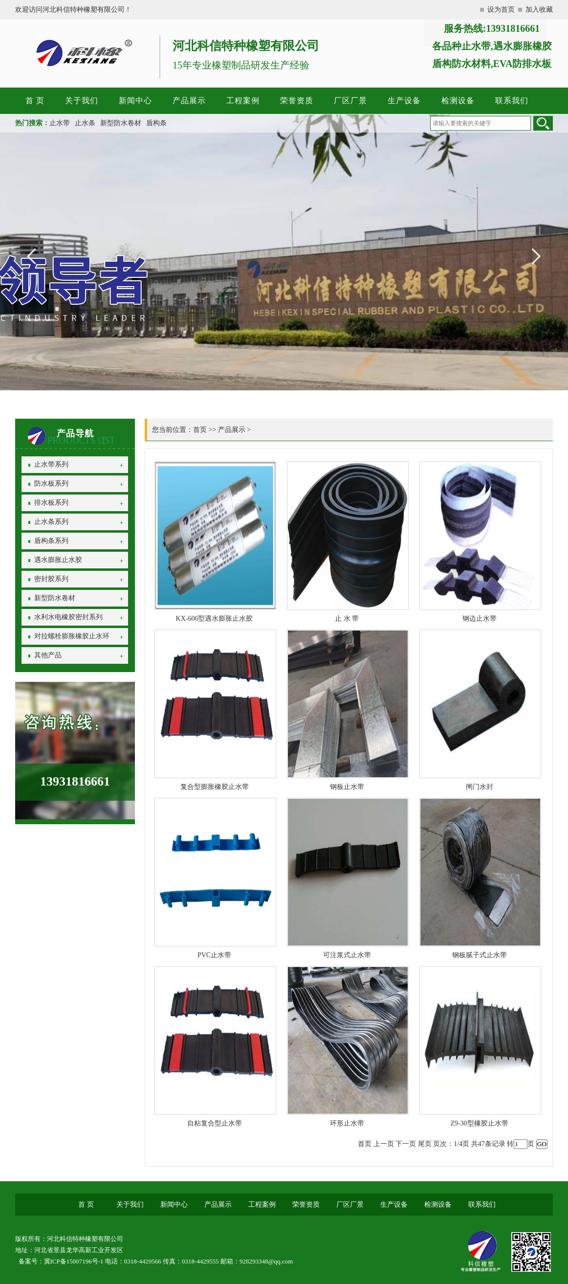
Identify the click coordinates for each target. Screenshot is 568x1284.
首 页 (34, 100)
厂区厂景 (350, 100)
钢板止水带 (347, 786)
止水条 (85, 123)
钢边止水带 (479, 618)
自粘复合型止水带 (214, 1123)
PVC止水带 (214, 955)
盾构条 (156, 123)
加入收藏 (539, 9)
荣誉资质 (296, 100)
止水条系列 (51, 521)
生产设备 (404, 100)
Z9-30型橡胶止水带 (479, 1123)
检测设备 (458, 100)
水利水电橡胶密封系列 (68, 617)
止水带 (59, 123)
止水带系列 (51, 464)
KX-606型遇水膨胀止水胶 (214, 618)
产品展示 (189, 100)
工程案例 (243, 100)
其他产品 (48, 655)
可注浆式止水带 (347, 955)
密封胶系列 (51, 579)
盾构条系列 (51, 540)
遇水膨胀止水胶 (58, 559)
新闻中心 (135, 100)
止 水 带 (347, 618)
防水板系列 (51, 483)
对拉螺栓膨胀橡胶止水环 (71, 636)
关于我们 (81, 100)
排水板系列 (51, 502)
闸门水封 (479, 786)
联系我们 (511, 100)
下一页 (405, 1144)
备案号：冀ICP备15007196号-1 (61, 1261)
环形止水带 (347, 1123)
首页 (200, 429)
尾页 (425, 1144)
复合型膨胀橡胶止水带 (214, 786)
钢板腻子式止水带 (479, 955)
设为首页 (501, 9)
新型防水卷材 (120, 123)
